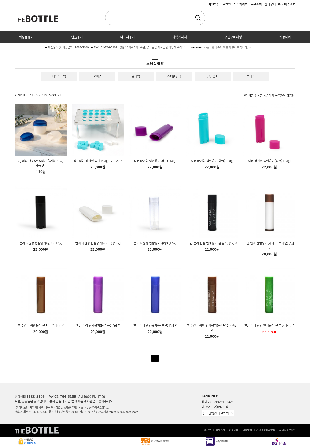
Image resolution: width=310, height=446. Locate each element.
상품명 (290, 96)
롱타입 (136, 76)
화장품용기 (26, 36)
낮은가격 (269, 96)
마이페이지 (241, 4)
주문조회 (256, 4)
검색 (198, 18)
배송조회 (289, 4)
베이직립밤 (59, 76)
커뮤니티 (285, 36)
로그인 (226, 4)
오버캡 (97, 76)
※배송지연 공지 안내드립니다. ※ (231, 47)
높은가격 (280, 96)
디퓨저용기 (127, 36)
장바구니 (273, 4)
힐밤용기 (212, 76)
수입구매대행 (233, 36)
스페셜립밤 (174, 76)
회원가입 (214, 4)
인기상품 (248, 96)
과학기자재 (179, 36)
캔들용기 (77, 36)
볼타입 (251, 76)
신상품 (258, 96)
